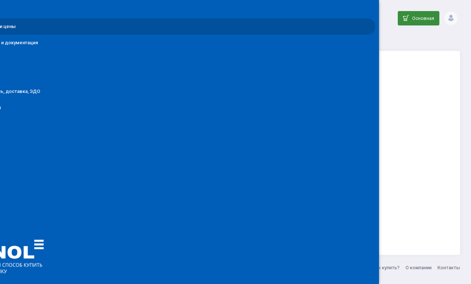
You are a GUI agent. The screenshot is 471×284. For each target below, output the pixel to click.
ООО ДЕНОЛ (153, 267)
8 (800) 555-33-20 (225, 267)
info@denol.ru (187, 267)
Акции (359, 267)
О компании (419, 267)
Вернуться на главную (292, 212)
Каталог (225, 39)
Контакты (449, 267)
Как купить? (386, 267)
